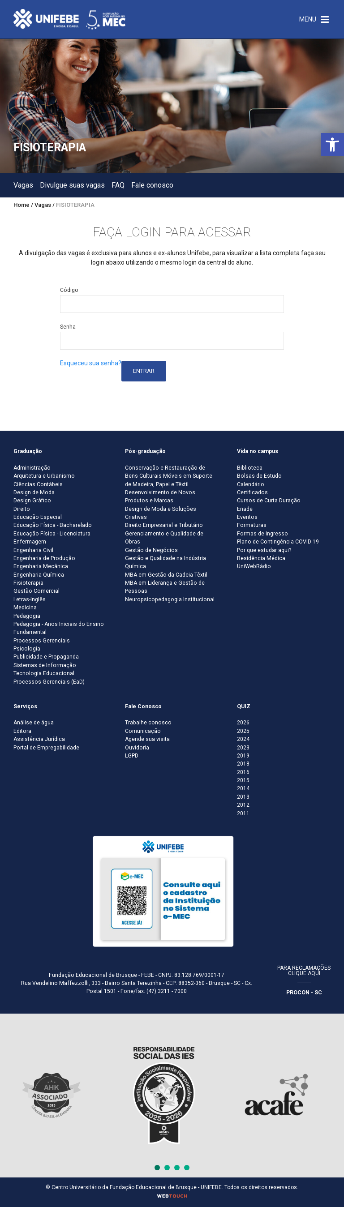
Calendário (250, 484)
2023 (243, 748)
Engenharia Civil (33, 550)
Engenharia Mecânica (40, 566)
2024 (243, 739)
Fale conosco (152, 185)
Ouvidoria (137, 748)
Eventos (247, 517)
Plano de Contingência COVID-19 (278, 542)
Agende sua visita (147, 739)
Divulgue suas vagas (72, 185)
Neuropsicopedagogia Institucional (170, 599)
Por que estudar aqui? (264, 550)
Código (69, 290)
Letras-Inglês (29, 599)
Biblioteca (249, 468)
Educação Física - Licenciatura (51, 534)
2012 (243, 805)
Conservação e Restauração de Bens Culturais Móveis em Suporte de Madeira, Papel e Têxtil (168, 476)
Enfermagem (29, 542)
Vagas (23, 185)
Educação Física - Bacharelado (52, 525)
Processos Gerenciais (41, 641)
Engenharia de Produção (44, 558)
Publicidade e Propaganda (46, 657)
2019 (243, 756)
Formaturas (252, 525)
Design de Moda (34, 492)
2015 (243, 780)
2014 (243, 788)
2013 (243, 797)
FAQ (118, 185)
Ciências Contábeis (38, 484)
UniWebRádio (254, 566)
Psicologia (26, 649)
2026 (243, 722)
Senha (68, 327)
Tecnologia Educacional (43, 673)
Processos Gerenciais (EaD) (49, 682)
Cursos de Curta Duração (269, 500)
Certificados (252, 492)
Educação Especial (37, 517)
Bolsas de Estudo (259, 476)
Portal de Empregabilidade (46, 748)
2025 (243, 731)
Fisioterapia (28, 583)
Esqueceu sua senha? (90, 363)
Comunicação (143, 731)
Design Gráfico (32, 500)
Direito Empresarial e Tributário (164, 525)
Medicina (25, 607)
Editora (22, 731)
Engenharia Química (38, 575)
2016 (243, 772)
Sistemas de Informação (44, 665)
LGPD (131, 756)
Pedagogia (26, 616)
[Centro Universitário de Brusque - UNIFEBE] (69, 18)
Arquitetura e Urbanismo (44, 476)
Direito (21, 509)
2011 (243, 813)
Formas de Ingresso (262, 534)
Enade (245, 509)
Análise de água (33, 722)
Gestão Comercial (36, 591)
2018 (243, 764)
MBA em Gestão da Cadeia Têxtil (166, 575)
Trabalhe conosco (148, 722)
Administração (32, 468)
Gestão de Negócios (151, 550)
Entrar (144, 371)
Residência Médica (261, 558)
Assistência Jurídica (39, 739)
